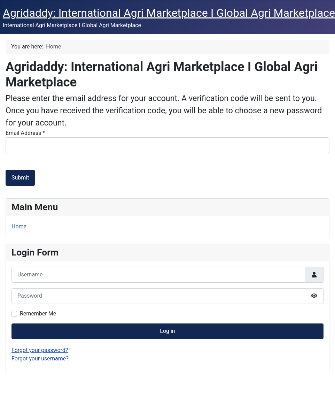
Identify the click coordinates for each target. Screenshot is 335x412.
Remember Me (38, 313)
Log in (167, 331)
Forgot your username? (40, 358)
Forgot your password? (39, 350)
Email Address (25, 133)
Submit (20, 177)
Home (18, 226)
